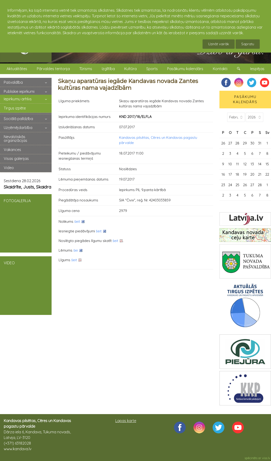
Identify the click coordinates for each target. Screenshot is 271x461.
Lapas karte (125, 420)
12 (245, 164)
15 (267, 164)
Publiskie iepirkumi (19, 91)
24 (230, 185)
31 (259, 143)
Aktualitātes (17, 68)
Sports (152, 68)
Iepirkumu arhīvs (18, 99)
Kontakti (220, 68)
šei (75, 250)
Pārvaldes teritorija (53, 68)
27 (230, 143)
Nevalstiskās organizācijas (15, 138)
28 (237, 143)
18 (237, 174)
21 (259, 174)
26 (223, 143)
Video (9, 167)
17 (230, 174)
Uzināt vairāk (218, 44)
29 (245, 143)
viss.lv (266, 458)
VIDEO (26, 285)
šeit (77, 221)
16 (223, 174)
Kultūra (130, 68)
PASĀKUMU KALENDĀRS (245, 99)
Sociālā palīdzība (18, 118)
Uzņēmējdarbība (18, 127)
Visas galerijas (16, 158)
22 (267, 174)
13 (252, 164)
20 (252, 174)
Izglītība (108, 68)
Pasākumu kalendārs (185, 68)
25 (237, 185)
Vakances (12, 149)
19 (245, 174)
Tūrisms (85, 68)
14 (259, 164)
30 (252, 143)
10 (230, 164)
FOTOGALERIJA (26, 223)
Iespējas (257, 68)
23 (223, 185)
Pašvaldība (13, 82)
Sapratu (247, 44)
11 (237, 164)
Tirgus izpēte (15, 108)
